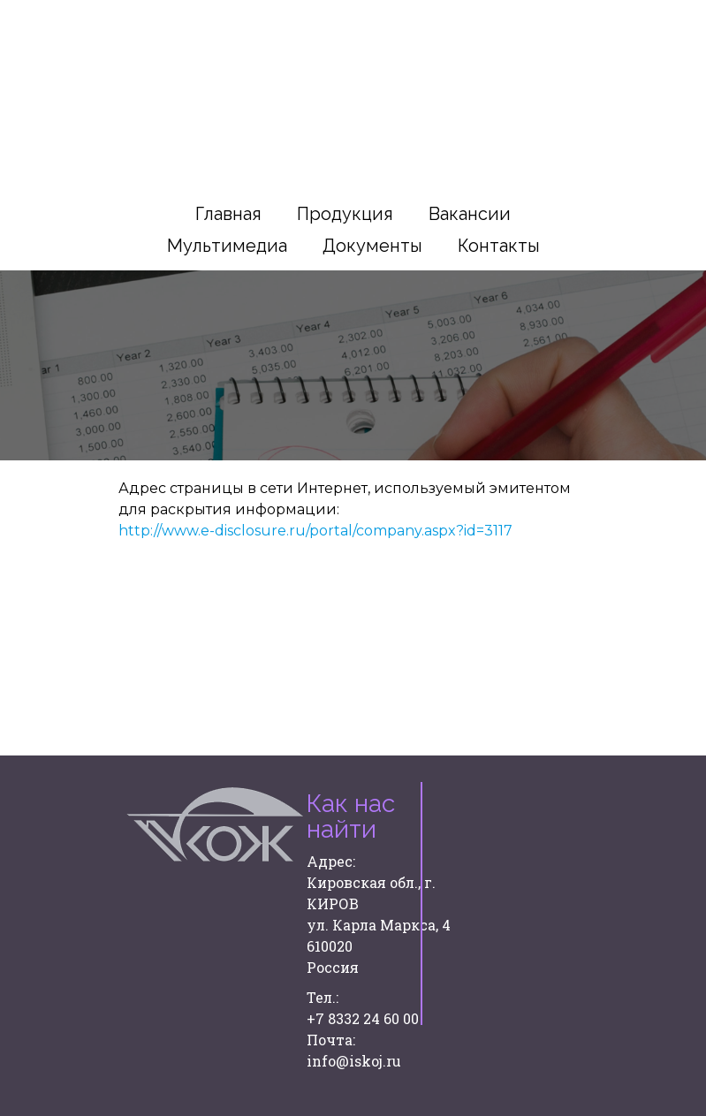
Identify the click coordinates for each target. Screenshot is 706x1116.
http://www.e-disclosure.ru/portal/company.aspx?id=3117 (317, 530)
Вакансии (470, 213)
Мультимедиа (227, 245)
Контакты (499, 245)
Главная (228, 213)
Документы (372, 245)
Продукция (345, 213)
